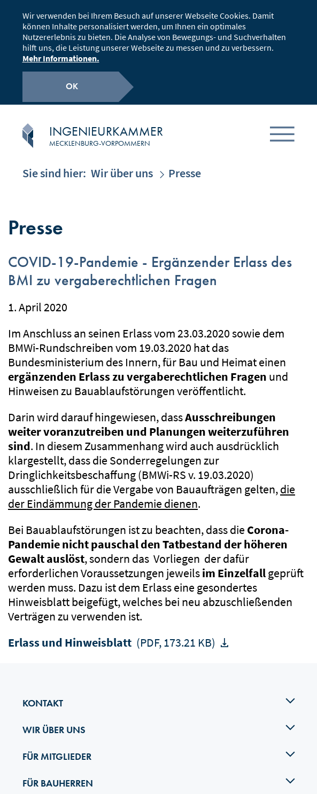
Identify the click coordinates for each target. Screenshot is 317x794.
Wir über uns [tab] (158, 717)
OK (72, 84)
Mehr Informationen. (60, 56)
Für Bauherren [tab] (158, 770)
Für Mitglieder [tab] (158, 744)
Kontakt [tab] (158, 690)
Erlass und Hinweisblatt (113, 630)
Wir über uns (122, 161)
